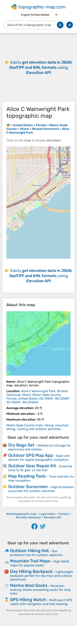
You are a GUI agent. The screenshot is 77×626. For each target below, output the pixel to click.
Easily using (40, 67)
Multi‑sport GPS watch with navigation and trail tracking (41, 602)
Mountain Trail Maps (30, 560)
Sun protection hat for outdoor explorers (36, 553)
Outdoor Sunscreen (28, 486)
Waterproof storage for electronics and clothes (39, 447)
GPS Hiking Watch (28, 599)
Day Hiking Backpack (31, 571)
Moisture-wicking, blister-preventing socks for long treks (40, 589)
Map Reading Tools (27, 476)
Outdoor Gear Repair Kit (32, 465)
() (37, 396)
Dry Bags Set (21, 445)
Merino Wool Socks (28, 585)
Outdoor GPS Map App (30, 455)
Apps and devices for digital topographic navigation (39, 458)
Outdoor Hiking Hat (29, 550)
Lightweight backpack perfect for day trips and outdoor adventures (41, 575)
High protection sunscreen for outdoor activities (41, 489)
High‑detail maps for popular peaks (39, 563)
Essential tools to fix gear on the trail (40, 468)
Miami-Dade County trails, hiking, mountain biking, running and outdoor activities (37, 427)
